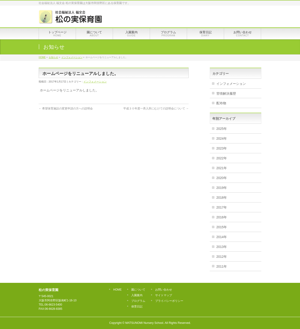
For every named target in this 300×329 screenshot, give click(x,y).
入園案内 (136, 295)
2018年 (221, 197)
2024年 (221, 138)
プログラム (138, 301)
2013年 (221, 247)
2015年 (221, 227)
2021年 (221, 168)
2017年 (221, 207)
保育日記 (136, 306)
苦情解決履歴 (226, 93)
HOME (117, 289)
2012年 (221, 256)
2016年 (221, 217)
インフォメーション (95, 81)
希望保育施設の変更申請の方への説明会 (66, 108)
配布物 (221, 103)
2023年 (221, 148)
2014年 (221, 237)
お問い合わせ (163, 289)
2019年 (221, 188)
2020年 (221, 178)
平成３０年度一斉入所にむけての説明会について (156, 108)
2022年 (221, 158)
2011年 (221, 266)
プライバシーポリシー (169, 301)
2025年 (221, 129)
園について (138, 289)
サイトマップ (163, 295)
